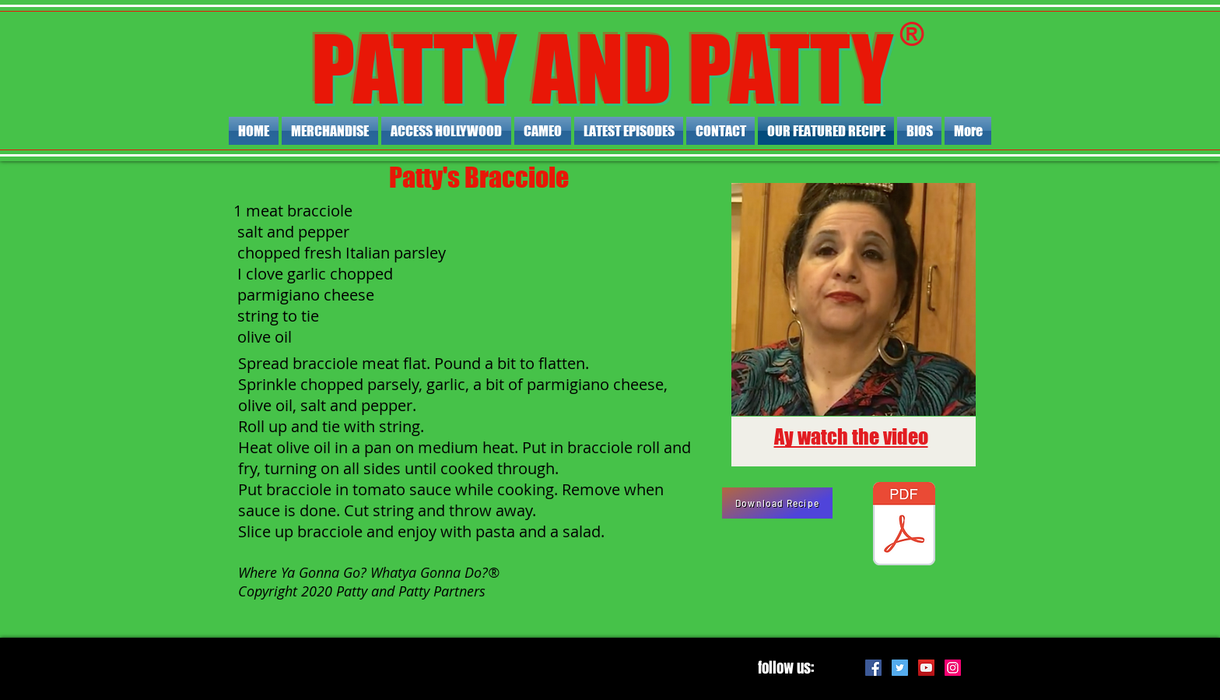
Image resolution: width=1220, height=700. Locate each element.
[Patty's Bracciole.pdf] (904, 525)
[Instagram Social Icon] (953, 668)
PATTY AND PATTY (602, 69)
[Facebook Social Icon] (873, 668)
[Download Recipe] (777, 503)
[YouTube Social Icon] (926, 668)
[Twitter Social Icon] (900, 668)
